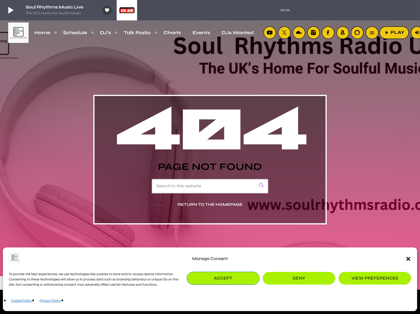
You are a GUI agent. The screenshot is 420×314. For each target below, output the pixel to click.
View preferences (374, 278)
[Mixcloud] (299, 32)
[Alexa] (357, 32)
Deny (299, 278)
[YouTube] (269, 32)
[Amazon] (342, 32)
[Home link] (18, 32)
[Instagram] (313, 32)
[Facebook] (328, 32)
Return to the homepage (210, 204)
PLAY (394, 32)
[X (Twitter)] (284, 32)
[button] (408, 259)
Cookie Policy (21, 301)
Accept (223, 278)
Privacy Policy (50, 301)
